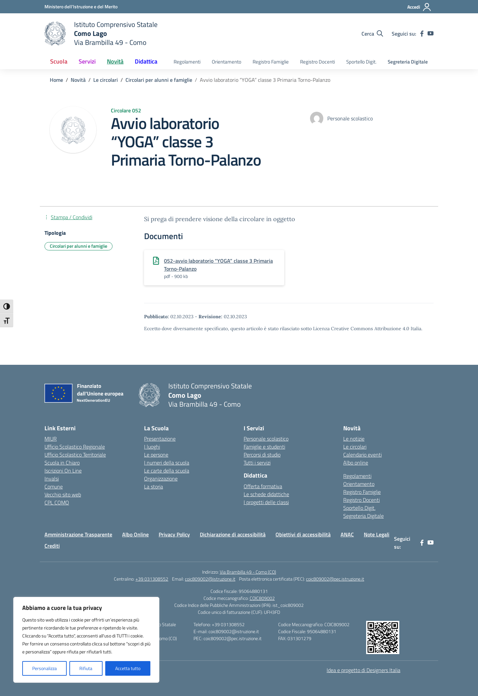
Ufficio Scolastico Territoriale (75, 455)
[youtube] (431, 34)
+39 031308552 (151, 578)
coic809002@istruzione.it (210, 578)
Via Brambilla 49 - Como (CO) (248, 571)
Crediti (52, 546)
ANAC (347, 534)
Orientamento (226, 62)
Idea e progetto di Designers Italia (363, 670)
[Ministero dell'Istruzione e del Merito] (81, 6)
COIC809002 (262, 598)
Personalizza (44, 668)
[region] (86, 640)
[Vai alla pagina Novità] (78, 80)
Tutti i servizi (257, 463)
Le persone (156, 455)
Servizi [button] (87, 61)
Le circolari (354, 447)
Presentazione (160, 439)
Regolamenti (187, 62)
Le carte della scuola (166, 471)
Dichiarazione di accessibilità (233, 534)
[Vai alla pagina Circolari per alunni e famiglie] (158, 80)
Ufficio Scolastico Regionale (74, 447)
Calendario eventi (362, 455)
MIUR (50, 439)
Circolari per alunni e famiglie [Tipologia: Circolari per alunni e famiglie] (78, 245)
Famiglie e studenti (264, 447)
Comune (53, 486)
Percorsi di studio (262, 455)
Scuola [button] (58, 61)
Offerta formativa (263, 486)
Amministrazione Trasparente (78, 534)
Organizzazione (161, 479)
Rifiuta (85, 668)
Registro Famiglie (271, 62)
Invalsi (51, 479)
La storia (153, 486)
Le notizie (353, 439)
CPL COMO (56, 502)
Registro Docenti (317, 62)
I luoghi (152, 447)
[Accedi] (419, 7)
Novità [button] (115, 61)
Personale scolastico (266, 439)
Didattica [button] (146, 61)
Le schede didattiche (266, 494)
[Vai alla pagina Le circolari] (105, 80)
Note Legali (376, 534)
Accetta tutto (127, 668)
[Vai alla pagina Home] (56, 80)
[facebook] (422, 34)
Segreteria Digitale (408, 62)
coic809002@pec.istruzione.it (335, 578)
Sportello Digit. (361, 62)
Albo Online (135, 534)
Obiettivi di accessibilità (303, 534)
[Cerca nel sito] (372, 33)
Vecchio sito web (62, 494)
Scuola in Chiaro (62, 463)
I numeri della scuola (166, 463)
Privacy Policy (174, 534)
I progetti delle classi (266, 502)
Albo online (355, 463)
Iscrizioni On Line (63, 471)
